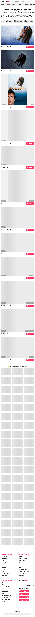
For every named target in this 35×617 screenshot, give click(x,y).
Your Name (21, 573)
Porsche (3, 593)
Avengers (4, 560)
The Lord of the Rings (24, 571)
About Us (24, 591)
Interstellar (4, 575)
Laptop (21, 562)
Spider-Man (4, 588)
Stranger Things (5, 573)
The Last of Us (5, 597)
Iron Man (4, 567)
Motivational (4, 558)
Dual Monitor (5, 591)
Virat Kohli (4, 569)
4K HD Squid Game (6, 599)
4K (2, 582)
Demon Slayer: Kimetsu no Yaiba (9, 562)
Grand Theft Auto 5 (6, 565)
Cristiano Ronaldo (6, 586)
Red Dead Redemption (24, 565)
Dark (3, 584)
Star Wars (4, 601)
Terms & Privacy (24, 597)
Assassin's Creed (23, 569)
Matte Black (22, 560)
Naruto (21, 556)
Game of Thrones (23, 558)
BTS (20, 567)
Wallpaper (5, 1)
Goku (3, 571)
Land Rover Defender (6, 595)
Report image (24, 600)
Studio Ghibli (5, 556)
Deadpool (21, 575)
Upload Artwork (24, 594)
